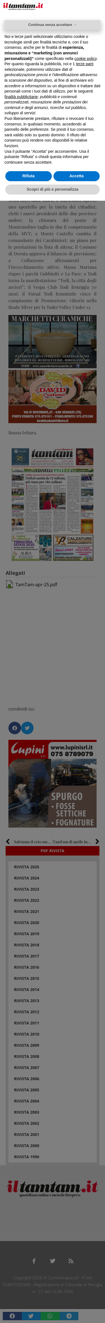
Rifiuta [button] (28, 176)
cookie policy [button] (85, 58)
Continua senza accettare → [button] (52, 25)
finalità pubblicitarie (21, 96)
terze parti (84, 64)
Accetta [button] (76, 176)
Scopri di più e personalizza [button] (52, 189)
